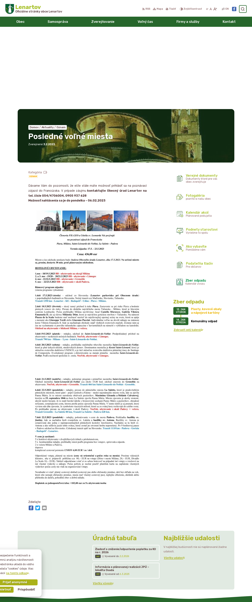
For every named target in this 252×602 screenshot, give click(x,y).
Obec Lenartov (178, 593)
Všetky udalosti (174, 480)
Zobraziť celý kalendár (188, 252)
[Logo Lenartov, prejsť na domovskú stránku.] (33, 9)
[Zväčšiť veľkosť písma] (215, 8)
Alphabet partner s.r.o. (129, 593)
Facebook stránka (206, 574)
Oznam (33, 99)
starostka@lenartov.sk (209, 571)
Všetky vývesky (103, 505)
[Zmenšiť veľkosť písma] (207, 8)
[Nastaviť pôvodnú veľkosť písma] (210, 8)
